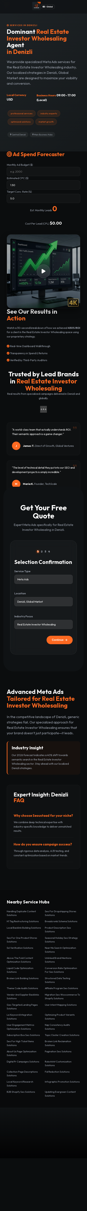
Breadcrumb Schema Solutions (61, 921)
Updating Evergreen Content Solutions (60, 1093)
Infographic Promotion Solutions (62, 1081)
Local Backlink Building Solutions (24, 927)
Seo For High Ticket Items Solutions (20, 1043)
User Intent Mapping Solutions (61, 1004)
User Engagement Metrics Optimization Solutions (20, 1026)
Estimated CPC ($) (17, 178)
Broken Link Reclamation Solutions (58, 1043)
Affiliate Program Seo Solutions (61, 988)
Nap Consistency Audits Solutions (57, 1026)
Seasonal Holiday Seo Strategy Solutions (61, 939)
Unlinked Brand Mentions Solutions (58, 959)
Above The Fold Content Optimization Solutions (20, 959)
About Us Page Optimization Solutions (21, 1053)
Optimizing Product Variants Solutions (60, 1016)
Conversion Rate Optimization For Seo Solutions (61, 970)
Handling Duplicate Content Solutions (21, 913)
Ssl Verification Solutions (20, 947)
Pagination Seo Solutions (58, 1051)
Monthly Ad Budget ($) (20, 164)
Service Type (22, 571)
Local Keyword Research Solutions (20, 1083)
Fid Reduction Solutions (57, 1071)
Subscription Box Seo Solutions (23, 1035)
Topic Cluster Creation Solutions (62, 1035)
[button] (43, 271)
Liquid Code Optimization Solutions (20, 970)
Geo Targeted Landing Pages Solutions (22, 1006)
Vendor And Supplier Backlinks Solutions (23, 996)
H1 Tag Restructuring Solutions (23, 921)
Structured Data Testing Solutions (57, 980)
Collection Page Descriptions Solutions (22, 1073)
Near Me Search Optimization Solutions (60, 949)
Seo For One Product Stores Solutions (22, 939)
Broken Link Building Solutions (23, 978)
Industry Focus (23, 616)
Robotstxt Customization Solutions (58, 1063)
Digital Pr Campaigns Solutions (23, 1061)
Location (20, 593)
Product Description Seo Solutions (58, 929)
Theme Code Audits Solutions (22, 988)
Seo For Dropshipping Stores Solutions (60, 913)
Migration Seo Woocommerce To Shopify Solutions (62, 996)
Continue (59, 639)
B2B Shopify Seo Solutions (21, 1091)
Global (48, 7)
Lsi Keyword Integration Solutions (19, 1016)
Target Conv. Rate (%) (19, 191)
